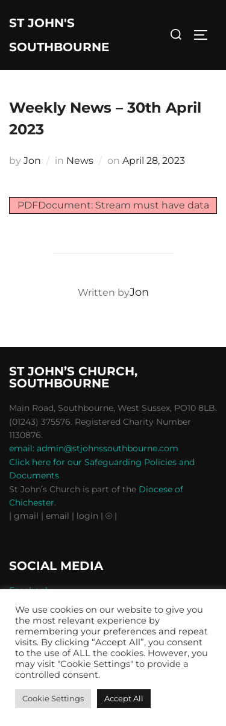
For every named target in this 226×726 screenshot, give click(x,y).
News (79, 160)
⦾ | (111, 515)
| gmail (25, 515)
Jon (32, 160)
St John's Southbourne (59, 35)
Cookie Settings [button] (53, 698)
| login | (87, 515)
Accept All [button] (123, 698)
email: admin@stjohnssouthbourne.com (93, 448)
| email (56, 515)
